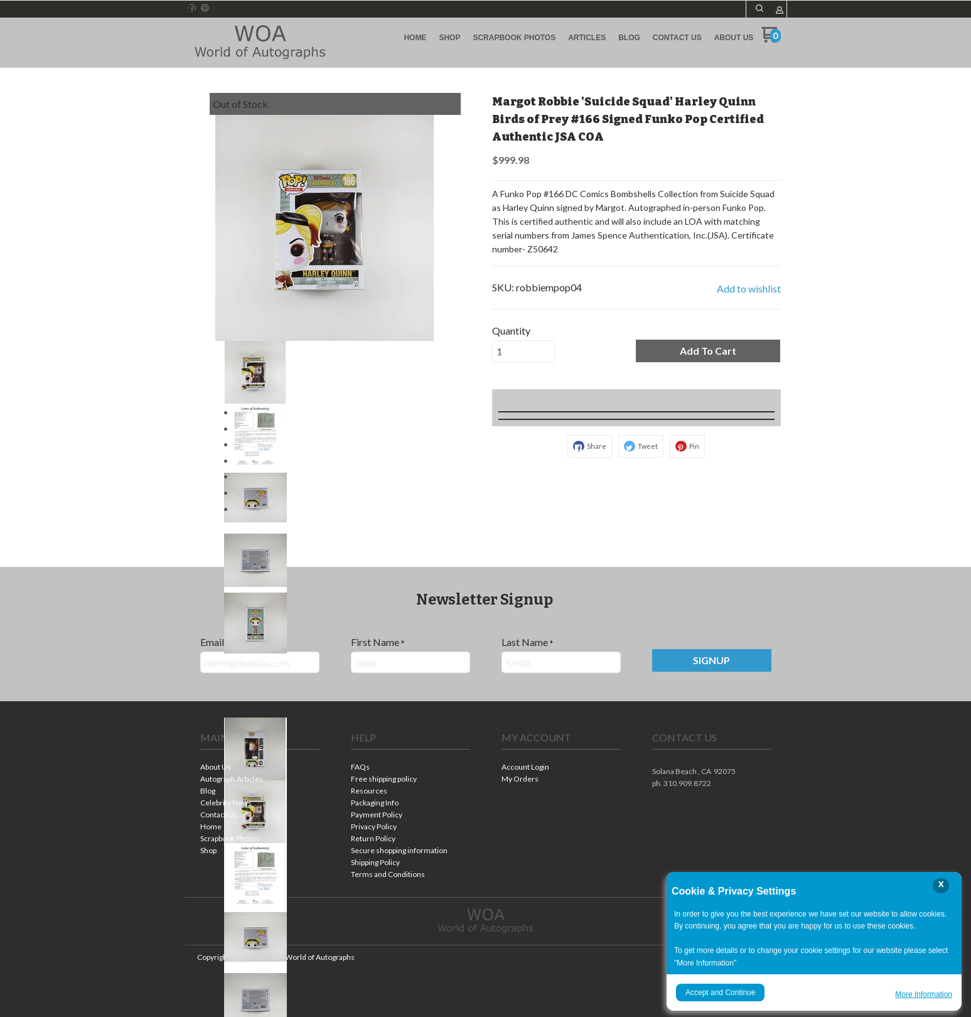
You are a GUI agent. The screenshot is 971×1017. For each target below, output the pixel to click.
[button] (759, 8)
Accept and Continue (720, 992)
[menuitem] (415, 38)
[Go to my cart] (771, 39)
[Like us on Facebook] (191, 8)
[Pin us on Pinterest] (205, 8)
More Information (923, 994)
